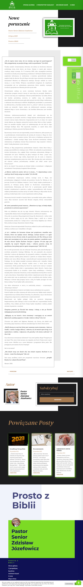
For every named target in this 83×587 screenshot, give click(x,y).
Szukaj (77, 60)
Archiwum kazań (62, 5)
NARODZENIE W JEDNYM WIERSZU (63, 449)
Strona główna (29, 5)
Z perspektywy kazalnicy (45, 5)
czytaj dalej (13, 472)
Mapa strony (12, 579)
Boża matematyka (38, 449)
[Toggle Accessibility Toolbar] (78, 582)
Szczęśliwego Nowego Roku (17, 449)
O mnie (72, 5)
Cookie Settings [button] (69, 583)
